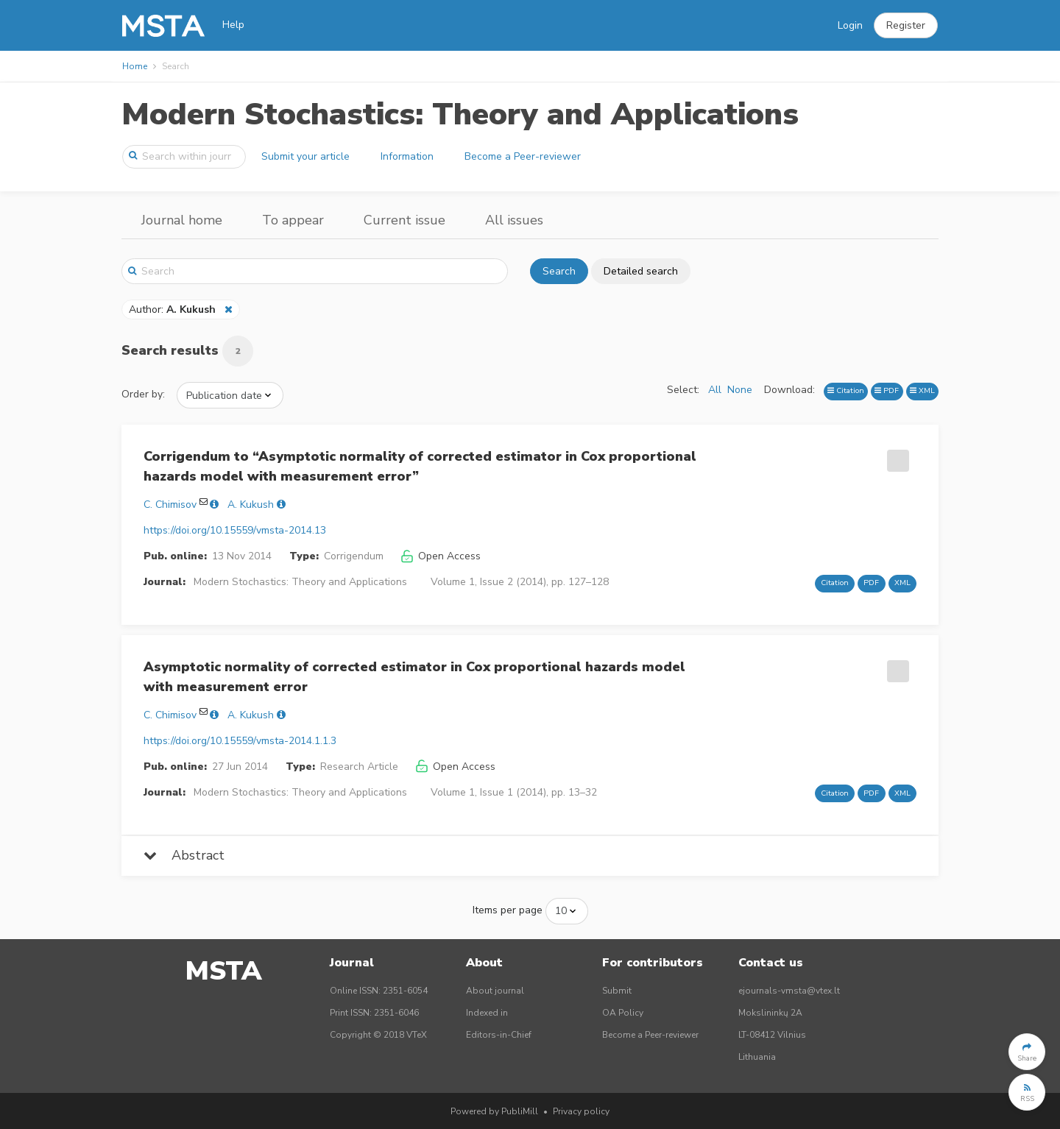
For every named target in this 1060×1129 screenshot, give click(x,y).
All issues (514, 220)
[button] (906, 26)
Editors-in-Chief (498, 1035)
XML (922, 390)
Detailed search (641, 271)
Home (134, 66)
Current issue (404, 220)
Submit (617, 991)
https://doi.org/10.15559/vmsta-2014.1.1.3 (240, 741)
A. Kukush (250, 505)
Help (233, 25)
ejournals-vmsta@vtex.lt (789, 991)
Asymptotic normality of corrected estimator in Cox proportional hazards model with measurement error (414, 677)
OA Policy (622, 1013)
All (714, 390)
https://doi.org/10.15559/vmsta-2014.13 (235, 530)
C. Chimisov (170, 505)
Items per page (508, 910)
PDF (887, 390)
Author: (174, 309)
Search (559, 271)
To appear (293, 220)
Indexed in (487, 1013)
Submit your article (305, 156)
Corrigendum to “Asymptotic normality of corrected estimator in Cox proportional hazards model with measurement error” (420, 466)
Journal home (181, 220)
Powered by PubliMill (494, 1111)
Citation (845, 390)
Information (407, 156)
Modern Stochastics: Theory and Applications (460, 114)
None (739, 390)
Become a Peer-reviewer (522, 156)
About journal (495, 991)
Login (850, 25)
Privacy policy (581, 1111)
